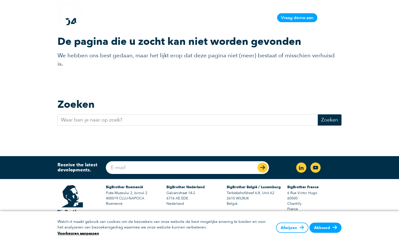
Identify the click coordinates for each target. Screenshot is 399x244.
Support (244, 18)
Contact (264, 18)
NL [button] (328, 18)
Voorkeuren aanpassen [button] (78, 233)
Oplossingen (218, 18)
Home (152, 18)
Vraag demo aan (297, 18)
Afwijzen (289, 227)
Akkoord (322, 227)
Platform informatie (181, 18)
